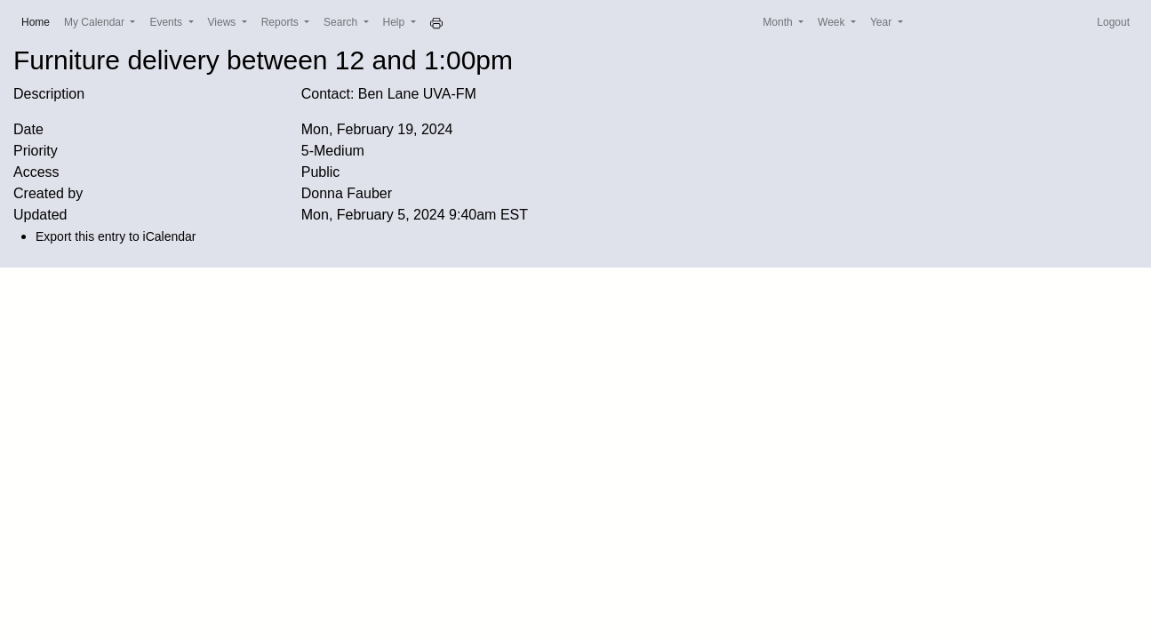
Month (779, 22)
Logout (1113, 22)
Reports (281, 22)
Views (223, 22)
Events (167, 22)
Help (395, 22)
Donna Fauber (346, 193)
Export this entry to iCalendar (116, 236)
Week (833, 22)
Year (882, 22)
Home (39, 20)
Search (342, 22)
